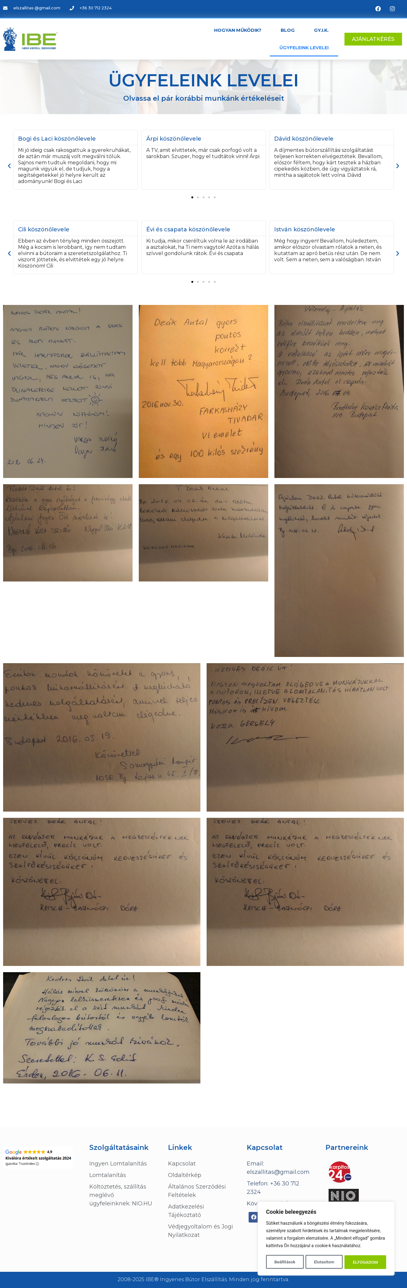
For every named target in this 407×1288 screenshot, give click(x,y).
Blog (288, 30)
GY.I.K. (321, 30)
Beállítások (284, 1262)
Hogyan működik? (237, 30)
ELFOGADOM (365, 1262)
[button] (192, 197)
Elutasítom (324, 1262)
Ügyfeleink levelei (304, 48)
